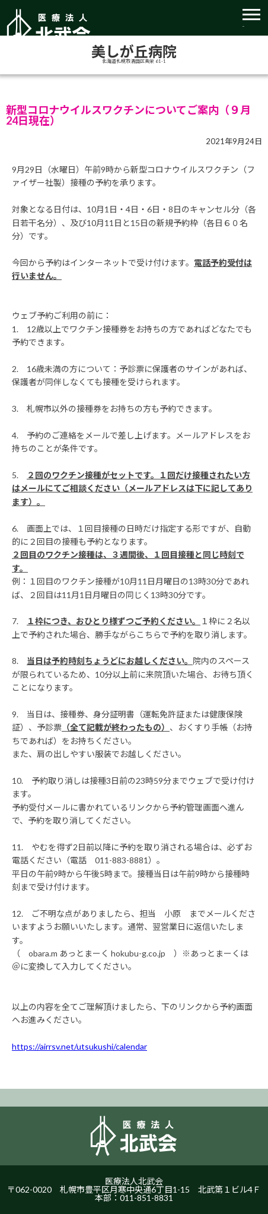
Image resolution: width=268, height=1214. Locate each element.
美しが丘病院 (134, 52)
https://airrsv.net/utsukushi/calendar (79, 1046)
